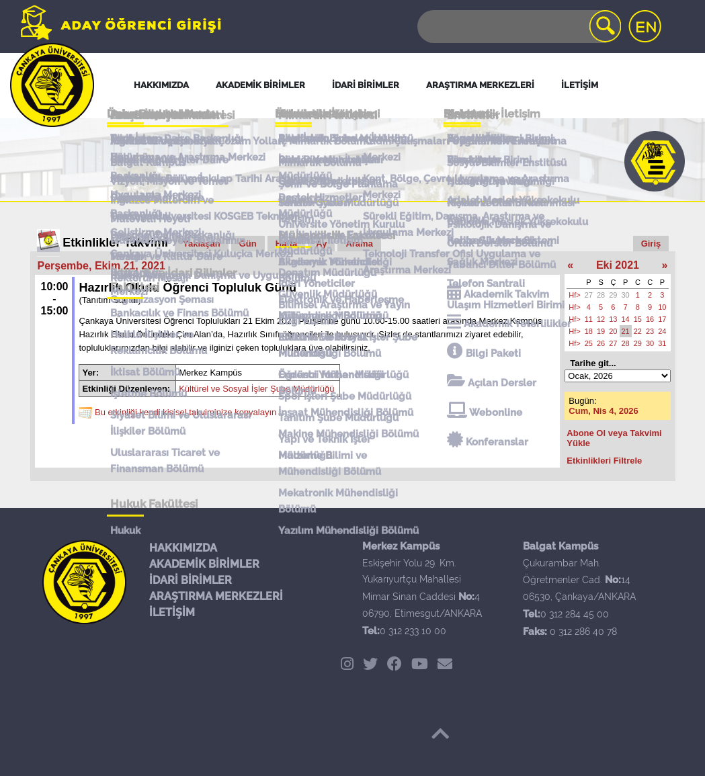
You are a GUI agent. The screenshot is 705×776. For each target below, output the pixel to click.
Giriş (651, 244)
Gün (248, 244)
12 (601, 319)
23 (650, 331)
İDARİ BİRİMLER (190, 580)
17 (662, 319)
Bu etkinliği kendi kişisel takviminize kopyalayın (185, 412)
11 (589, 319)
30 (626, 295)
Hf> (574, 295)
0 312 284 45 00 (574, 614)
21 (626, 331)
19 (601, 331)
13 (613, 319)
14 (626, 319)
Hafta (287, 244)
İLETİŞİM (172, 612)
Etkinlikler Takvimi (115, 242)
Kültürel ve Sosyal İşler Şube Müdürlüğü (256, 389)
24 (662, 331)
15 (638, 319)
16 (650, 319)
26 (601, 343)
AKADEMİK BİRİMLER (204, 564)
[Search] (518, 26)
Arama (358, 244)
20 (613, 331)
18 (589, 331)
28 (601, 295)
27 (589, 295)
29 (613, 295)
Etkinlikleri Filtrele (604, 461)
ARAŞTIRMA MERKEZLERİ (216, 596)
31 (662, 343)
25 (589, 343)
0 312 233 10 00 (413, 631)
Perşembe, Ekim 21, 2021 (101, 265)
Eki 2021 (617, 265)
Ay (321, 244)
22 (638, 331)
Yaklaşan (201, 244)
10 (662, 307)
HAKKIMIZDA (183, 548)
